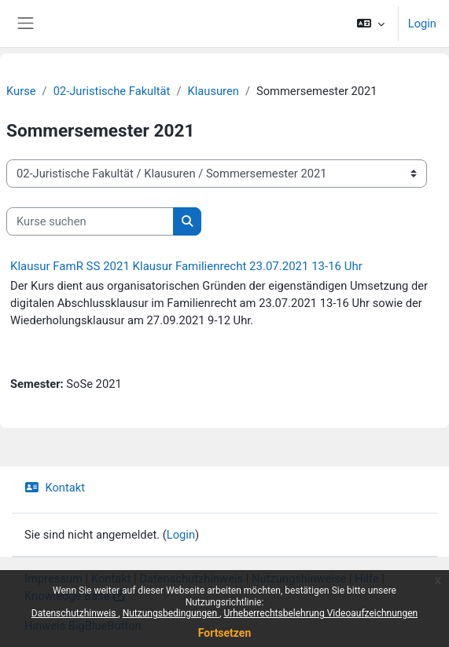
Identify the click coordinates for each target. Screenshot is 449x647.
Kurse (21, 91)
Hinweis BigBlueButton (83, 626)
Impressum (53, 579)
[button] (370, 23)
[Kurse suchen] (90, 221)
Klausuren (213, 91)
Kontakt (54, 488)
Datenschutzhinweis (191, 579)
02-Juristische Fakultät (112, 91)
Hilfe (366, 579)
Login (422, 23)
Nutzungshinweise (299, 579)
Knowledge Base (67, 596)
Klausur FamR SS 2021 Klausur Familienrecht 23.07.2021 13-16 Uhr (186, 266)
